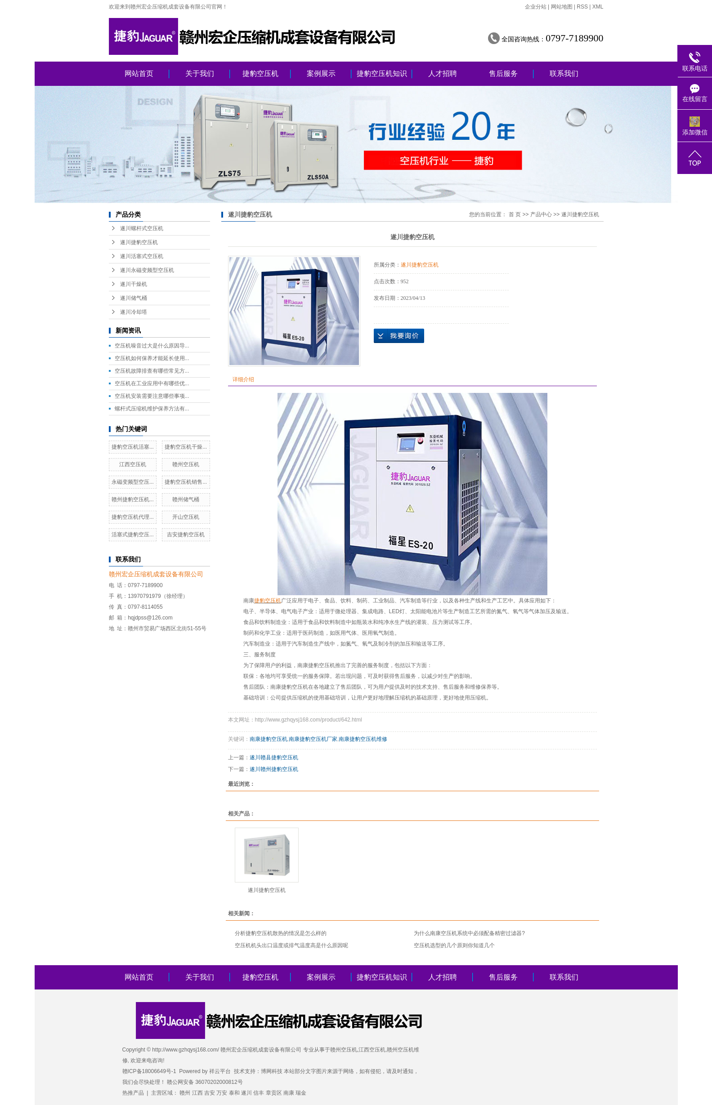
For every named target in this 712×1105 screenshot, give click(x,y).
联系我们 (564, 73)
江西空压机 (132, 464)
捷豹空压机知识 (382, 73)
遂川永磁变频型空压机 (147, 270)
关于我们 (199, 73)
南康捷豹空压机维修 (363, 739)
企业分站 (535, 7)
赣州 (184, 1093)
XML (598, 7)
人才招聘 (442, 73)
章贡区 (274, 1093)
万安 (221, 1093)
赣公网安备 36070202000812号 (205, 1082)
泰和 (234, 1093)
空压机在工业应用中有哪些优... (152, 383)
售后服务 (503, 73)
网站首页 (139, 73)
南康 (248, 600)
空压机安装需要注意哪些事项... (152, 396)
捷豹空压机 (260, 73)
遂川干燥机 (133, 284)
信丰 (258, 1093)
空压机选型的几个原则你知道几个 (454, 945)
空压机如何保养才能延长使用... (152, 358)
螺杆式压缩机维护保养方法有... (152, 408)
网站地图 (562, 7)
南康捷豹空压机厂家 (313, 739)
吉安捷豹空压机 (186, 534)
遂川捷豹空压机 (139, 242)
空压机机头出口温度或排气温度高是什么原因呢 (291, 945)
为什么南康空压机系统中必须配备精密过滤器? (469, 933)
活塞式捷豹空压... (133, 534)
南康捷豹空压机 (268, 739)
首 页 (515, 214)
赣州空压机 (185, 464)
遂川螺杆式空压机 (141, 228)
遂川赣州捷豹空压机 (274, 769)
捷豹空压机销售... (186, 482)
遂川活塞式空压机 (141, 256)
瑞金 (301, 1093)
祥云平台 (220, 1071)
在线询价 (399, 336)
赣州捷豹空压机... (133, 499)
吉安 (209, 1093)
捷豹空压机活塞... (133, 447)
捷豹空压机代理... (133, 517)
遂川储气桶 (133, 298)
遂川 (246, 1093)
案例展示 (321, 73)
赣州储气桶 (185, 499)
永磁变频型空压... (133, 482)
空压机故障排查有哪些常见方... (152, 371)
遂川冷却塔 (133, 312)
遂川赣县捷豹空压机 (274, 757)
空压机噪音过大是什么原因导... (152, 346)
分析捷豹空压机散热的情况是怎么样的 (281, 933)
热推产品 (133, 1093)
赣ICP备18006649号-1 (149, 1071)
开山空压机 (185, 517)
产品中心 (541, 214)
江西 (197, 1093)
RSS (582, 7)
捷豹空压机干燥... (186, 447)
